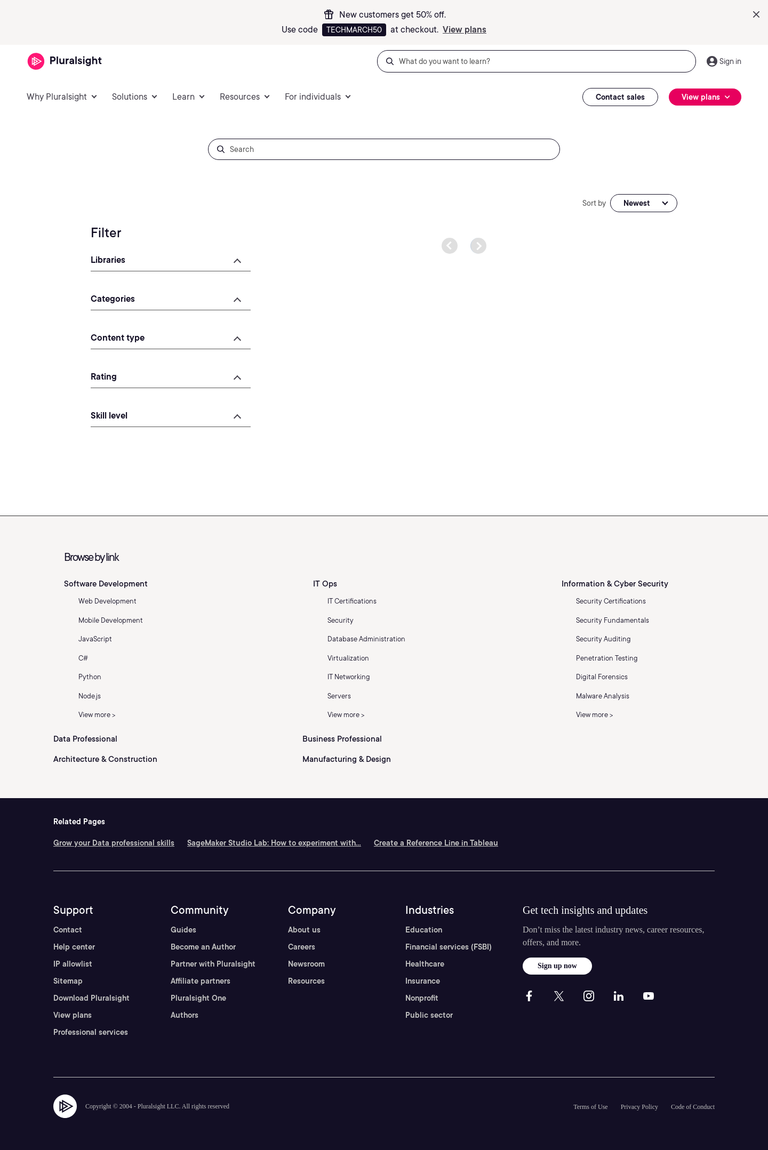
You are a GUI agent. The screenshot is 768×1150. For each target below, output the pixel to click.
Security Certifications (611, 601)
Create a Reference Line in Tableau (436, 843)
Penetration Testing (607, 658)
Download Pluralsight (91, 998)
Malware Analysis (602, 696)
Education (423, 930)
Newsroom (306, 964)
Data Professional (85, 739)
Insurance (422, 981)
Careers (301, 947)
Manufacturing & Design (346, 759)
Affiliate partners (200, 981)
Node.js (89, 696)
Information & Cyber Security (615, 584)
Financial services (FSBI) (448, 947)
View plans (464, 30)
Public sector (429, 1015)
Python (89, 677)
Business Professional (342, 739)
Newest (636, 203)
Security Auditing (603, 639)
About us (304, 930)
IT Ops (325, 584)
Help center (74, 947)
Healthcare (424, 964)
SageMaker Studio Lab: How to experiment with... (274, 843)
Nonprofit (421, 998)
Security (340, 620)
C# (83, 658)
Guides (183, 930)
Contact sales (620, 97)
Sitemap (68, 981)
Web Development (107, 601)
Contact (67, 930)
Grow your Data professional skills (113, 843)
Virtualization (348, 658)
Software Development (106, 584)
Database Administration (366, 639)
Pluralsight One (198, 998)
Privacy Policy (639, 1107)
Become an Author (203, 947)
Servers (339, 696)
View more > (97, 715)
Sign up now (557, 966)
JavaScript (95, 639)
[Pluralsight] (65, 61)
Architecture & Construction (105, 759)
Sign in (730, 61)
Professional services (90, 1032)
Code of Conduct (693, 1107)
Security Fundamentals (612, 620)
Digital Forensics (602, 677)
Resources (306, 981)
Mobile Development (110, 620)
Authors (184, 1015)
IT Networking (348, 677)
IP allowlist (72, 964)
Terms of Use (590, 1107)
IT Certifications (352, 601)
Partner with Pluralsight (213, 964)
